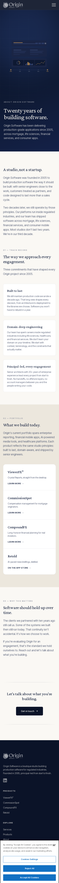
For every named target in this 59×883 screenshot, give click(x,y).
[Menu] (54, 4)
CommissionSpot (11, 802)
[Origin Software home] (13, 5)
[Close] (54, 846)
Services (7, 829)
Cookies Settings (29, 860)
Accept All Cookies (29, 878)
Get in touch (29, 711)
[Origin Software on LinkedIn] (5, 780)
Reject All (29, 869)
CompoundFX (10, 807)
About (6, 839)
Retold (6, 812)
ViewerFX (8, 797)
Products (7, 834)
